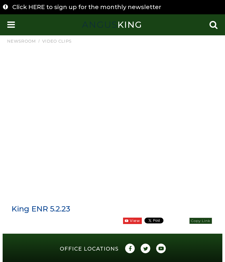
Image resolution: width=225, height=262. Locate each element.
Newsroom (21, 41)
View (132, 220)
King (112, 24)
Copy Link (200, 220)
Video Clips (56, 41)
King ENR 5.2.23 (40, 209)
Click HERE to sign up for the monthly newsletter (86, 7)
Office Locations (89, 249)
